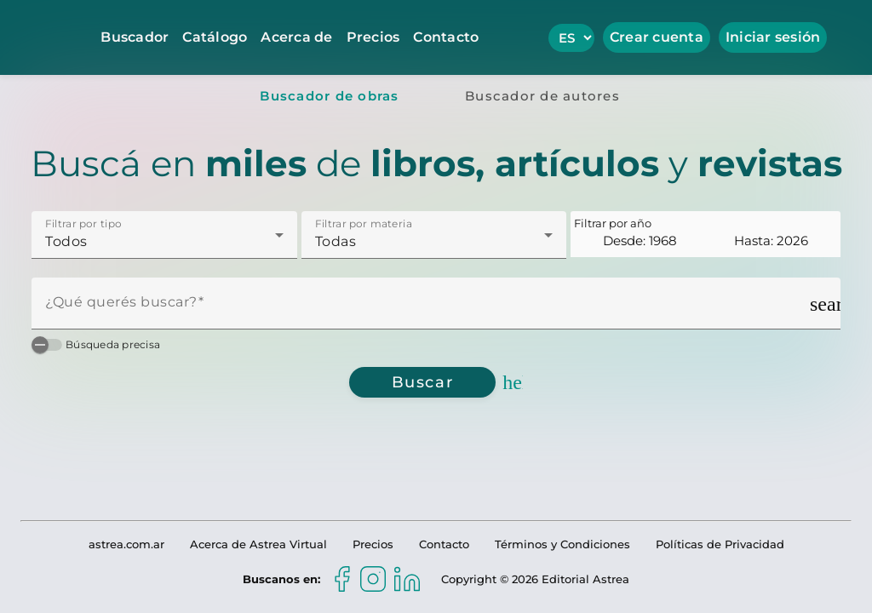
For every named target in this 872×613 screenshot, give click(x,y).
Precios (373, 37)
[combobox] (164, 242)
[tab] (329, 95)
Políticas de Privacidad (720, 544)
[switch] (47, 345)
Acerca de (296, 37)
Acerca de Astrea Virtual (258, 544)
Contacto (446, 37)
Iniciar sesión (773, 37)
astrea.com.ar (126, 544)
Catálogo (214, 37)
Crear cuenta (656, 37)
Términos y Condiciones (562, 544)
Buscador (134, 37)
